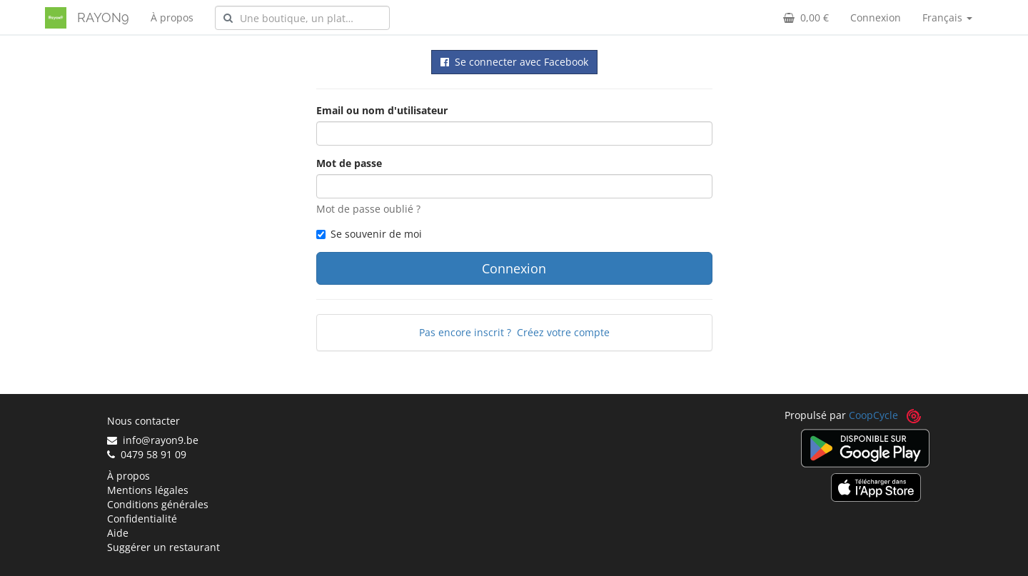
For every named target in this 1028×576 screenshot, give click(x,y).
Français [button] (947, 17)
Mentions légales (147, 490)
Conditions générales (157, 504)
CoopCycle (873, 415)
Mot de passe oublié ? (368, 209)
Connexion (875, 17)
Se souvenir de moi (369, 234)
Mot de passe (349, 163)
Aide (117, 533)
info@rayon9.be (152, 440)
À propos (172, 17)
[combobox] (302, 18)
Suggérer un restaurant (163, 547)
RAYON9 (103, 17)
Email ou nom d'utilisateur (382, 110)
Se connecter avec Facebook (514, 62)
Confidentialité (142, 518)
